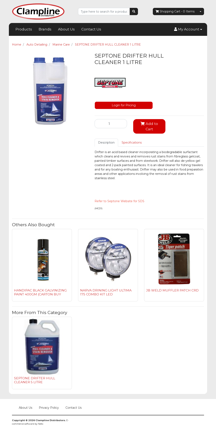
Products (23, 29)
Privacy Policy (49, 408)
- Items (175, 11)
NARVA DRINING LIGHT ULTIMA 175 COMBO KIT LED (106, 292)
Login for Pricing (124, 105)
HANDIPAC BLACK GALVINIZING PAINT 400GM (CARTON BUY (40, 292)
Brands (45, 29)
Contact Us (91, 29)
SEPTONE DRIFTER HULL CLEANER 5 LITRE (34, 380)
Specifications (132, 142)
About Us (66, 29)
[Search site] (134, 11)
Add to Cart (149, 126)
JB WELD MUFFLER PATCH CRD (172, 290)
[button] (188, 29)
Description (106, 142)
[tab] (106, 143)
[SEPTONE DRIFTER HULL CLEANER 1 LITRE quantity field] (111, 123)
